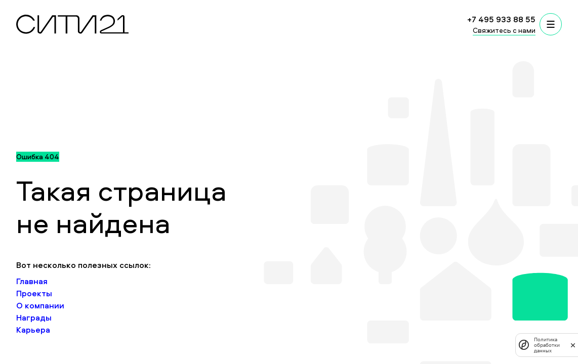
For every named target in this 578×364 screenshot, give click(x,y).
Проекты (34, 293)
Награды (34, 317)
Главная (32, 281)
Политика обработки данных (547, 345)
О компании (40, 305)
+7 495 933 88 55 (501, 19)
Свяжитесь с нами (504, 30)
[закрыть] (573, 344)
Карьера (33, 329)
